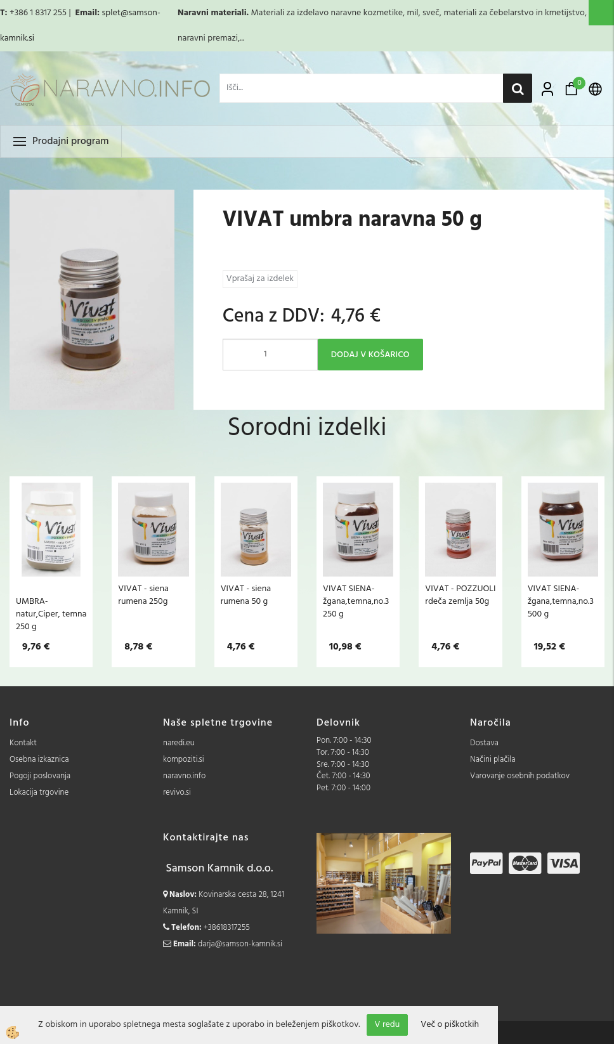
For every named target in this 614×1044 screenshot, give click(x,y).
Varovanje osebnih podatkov (520, 776)
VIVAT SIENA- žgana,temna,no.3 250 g (356, 601)
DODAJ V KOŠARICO (370, 355)
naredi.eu (179, 743)
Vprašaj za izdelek (260, 278)
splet (110, 13)
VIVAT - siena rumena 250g (143, 595)
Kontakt (23, 743)
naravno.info (184, 776)
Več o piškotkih (450, 1025)
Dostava (484, 743)
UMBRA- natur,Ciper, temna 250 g (51, 614)
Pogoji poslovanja (40, 776)
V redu (387, 1024)
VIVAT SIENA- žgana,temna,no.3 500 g (561, 601)
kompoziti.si (183, 759)
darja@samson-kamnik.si (240, 944)
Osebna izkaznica (39, 759)
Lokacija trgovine (39, 792)
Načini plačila (493, 759)
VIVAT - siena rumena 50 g (246, 595)
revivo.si (177, 792)
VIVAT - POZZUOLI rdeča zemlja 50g (460, 595)
